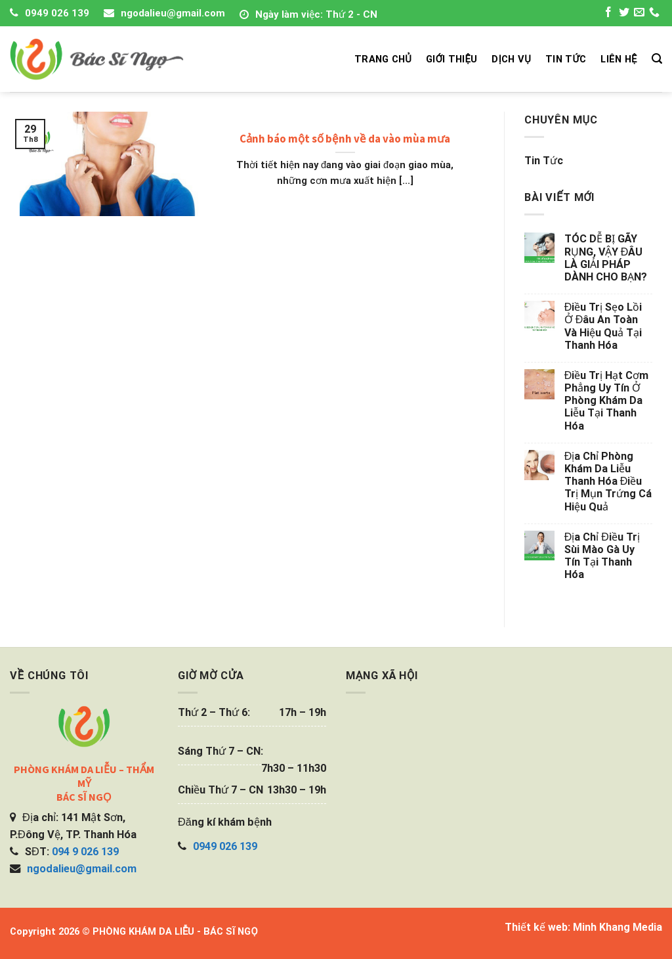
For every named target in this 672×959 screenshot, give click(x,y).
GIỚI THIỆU (451, 59)
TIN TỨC (565, 59)
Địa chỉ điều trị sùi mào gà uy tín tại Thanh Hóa (602, 556)
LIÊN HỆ (618, 59)
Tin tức (543, 160)
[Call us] (654, 13)
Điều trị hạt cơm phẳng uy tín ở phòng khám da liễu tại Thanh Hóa (606, 400)
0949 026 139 (57, 13)
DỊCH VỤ (511, 59)
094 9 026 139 (85, 851)
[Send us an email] (639, 13)
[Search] (657, 59)
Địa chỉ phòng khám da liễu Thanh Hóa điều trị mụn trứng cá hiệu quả (608, 481)
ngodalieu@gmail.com (173, 13)
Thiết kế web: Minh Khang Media (583, 927)
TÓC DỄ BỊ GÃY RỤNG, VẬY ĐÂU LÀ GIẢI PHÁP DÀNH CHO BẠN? (605, 258)
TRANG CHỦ (382, 59)
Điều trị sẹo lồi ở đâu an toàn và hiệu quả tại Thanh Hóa (603, 326)
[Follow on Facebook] (608, 13)
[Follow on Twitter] (624, 13)
